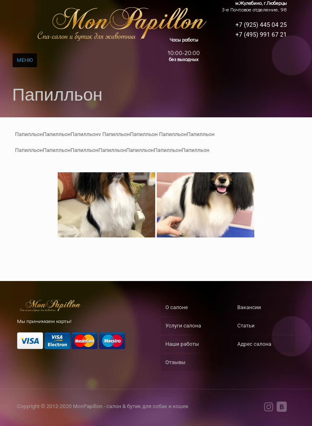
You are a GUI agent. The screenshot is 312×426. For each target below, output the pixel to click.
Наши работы (182, 344)
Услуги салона (183, 326)
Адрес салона (254, 344)
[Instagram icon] (268, 408)
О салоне (176, 307)
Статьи (245, 326)
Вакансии (249, 307)
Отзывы (175, 362)
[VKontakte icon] (281, 408)
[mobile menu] (24, 60)
